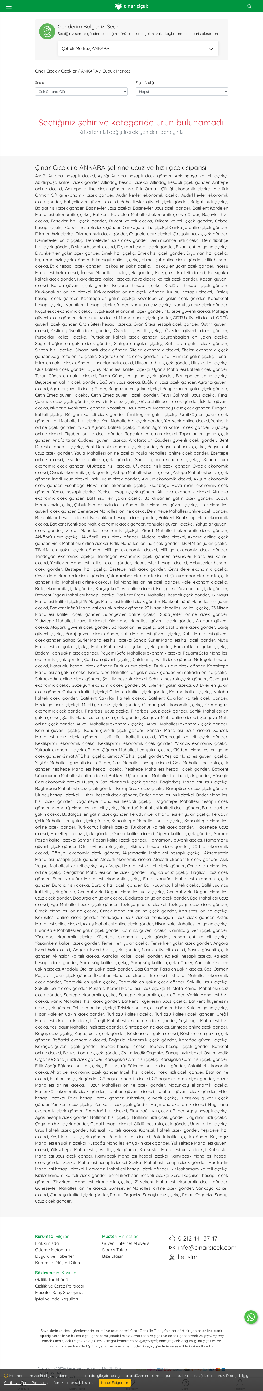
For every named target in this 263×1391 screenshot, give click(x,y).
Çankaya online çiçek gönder (198, 227)
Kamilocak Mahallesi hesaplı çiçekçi (131, 1156)
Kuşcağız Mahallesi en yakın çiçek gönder (128, 1143)
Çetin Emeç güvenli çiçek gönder (124, 395)
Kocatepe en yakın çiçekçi (108, 298)
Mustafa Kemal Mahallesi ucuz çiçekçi (127, 988)
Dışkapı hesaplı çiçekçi (93, 246)
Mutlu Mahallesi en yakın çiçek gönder (131, 646)
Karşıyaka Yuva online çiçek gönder (191, 588)
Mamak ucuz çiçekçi (97, 317)
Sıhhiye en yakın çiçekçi (138, 343)
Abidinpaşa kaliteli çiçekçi (201, 175)
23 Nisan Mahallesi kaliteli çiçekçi (177, 607)
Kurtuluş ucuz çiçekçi (151, 304)
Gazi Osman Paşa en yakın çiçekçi (168, 969)
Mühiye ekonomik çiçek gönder (193, 549)
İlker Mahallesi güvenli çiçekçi (169, 504)
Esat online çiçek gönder (74, 1078)
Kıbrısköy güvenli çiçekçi (152, 1098)
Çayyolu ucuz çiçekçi (150, 233)
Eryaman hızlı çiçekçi (206, 253)
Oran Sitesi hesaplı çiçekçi (105, 324)
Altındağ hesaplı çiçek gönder (180, 182)
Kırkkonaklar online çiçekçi (63, 291)
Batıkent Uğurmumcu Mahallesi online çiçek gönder (159, 775)
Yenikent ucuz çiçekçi (71, 1104)
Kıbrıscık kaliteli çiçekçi (113, 1130)
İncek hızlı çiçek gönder (180, 1072)
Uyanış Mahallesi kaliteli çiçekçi (118, 369)
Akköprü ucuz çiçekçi (57, 537)
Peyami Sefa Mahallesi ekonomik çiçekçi (141, 653)
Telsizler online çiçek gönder (145, 1007)
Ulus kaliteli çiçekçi (209, 362)
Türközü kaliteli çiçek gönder (184, 1014)
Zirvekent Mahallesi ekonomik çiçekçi (92, 1181)
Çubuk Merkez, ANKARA (137, 49)
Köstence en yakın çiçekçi (152, 1033)
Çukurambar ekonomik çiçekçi (137, 575)
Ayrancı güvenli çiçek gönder (78, 388)
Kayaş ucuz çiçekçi (54, 1033)
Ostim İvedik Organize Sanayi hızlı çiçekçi (161, 1052)
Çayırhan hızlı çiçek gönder (61, 1123)
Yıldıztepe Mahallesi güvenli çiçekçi (70, 620)
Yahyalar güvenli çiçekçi (170, 524)
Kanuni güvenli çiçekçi (58, 730)
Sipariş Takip (114, 1249)
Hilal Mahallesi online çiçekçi (80, 582)
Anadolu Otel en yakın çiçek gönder (97, 969)
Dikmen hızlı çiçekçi (54, 233)
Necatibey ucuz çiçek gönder (181, 408)
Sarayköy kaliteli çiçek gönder (161, 962)
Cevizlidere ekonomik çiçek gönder (70, 575)
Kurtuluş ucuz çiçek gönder (200, 304)
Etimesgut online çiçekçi (115, 259)
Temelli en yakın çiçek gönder (181, 943)
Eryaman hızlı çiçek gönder (62, 259)
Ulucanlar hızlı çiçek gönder (162, 362)
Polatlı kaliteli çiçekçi (129, 1136)
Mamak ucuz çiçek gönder (145, 317)
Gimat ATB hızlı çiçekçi (83, 756)
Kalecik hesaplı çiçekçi (188, 956)
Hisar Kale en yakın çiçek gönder (70, 1014)
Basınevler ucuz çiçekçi (108, 208)
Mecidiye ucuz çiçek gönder (110, 704)
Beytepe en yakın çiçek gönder (66, 382)
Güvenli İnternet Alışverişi (126, 1243)
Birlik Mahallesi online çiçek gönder (144, 543)
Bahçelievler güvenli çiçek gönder (154, 201)
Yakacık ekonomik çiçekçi (201, 743)
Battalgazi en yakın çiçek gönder (95, 814)
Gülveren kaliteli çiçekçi (85, 691)
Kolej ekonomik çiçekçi (204, 582)
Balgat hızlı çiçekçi (208, 201)
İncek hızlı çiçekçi (137, 1072)
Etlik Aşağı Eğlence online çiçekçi (68, 1065)
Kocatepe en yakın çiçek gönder (171, 298)
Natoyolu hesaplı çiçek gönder (81, 665)
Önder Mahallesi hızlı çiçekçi (166, 794)
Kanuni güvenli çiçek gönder (113, 730)
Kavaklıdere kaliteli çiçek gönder (164, 279)
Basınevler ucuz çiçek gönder (161, 208)
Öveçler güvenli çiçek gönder (196, 330)
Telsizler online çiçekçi (94, 1007)
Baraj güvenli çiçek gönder (91, 633)
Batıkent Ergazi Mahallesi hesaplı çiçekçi (75, 595)
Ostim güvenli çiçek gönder (80, 330)
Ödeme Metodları (52, 1249)
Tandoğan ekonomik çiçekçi (64, 556)
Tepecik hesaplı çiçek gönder (179, 1046)
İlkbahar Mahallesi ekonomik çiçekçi (130, 975)
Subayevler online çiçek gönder (193, 614)
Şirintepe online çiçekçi (147, 1027)
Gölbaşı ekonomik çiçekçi (125, 1078)
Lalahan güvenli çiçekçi (130, 1091)
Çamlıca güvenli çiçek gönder (198, 930)
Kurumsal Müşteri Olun (57, 1262)
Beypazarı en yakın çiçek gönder (194, 388)
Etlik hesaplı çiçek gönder (75, 266)
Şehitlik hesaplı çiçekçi (124, 678)
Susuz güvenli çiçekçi (163, 949)
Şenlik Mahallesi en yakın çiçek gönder (101, 717)
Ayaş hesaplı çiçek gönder (61, 1117)
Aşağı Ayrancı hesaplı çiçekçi (65, 175)
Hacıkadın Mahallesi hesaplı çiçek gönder (127, 1168)
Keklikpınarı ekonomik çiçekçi (65, 743)
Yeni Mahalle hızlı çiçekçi (75, 420)
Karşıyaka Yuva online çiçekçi (124, 588)
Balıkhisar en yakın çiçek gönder (178, 498)
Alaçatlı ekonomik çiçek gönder (185, 859)
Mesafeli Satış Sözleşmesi (60, 1292)
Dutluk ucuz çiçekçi (133, 665)
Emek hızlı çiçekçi (118, 253)
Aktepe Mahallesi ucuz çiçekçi (142, 472)
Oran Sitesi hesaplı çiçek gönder (166, 324)
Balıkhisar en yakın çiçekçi (114, 498)
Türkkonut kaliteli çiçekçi (102, 827)
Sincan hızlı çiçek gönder (101, 350)
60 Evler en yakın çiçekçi (166, 685)
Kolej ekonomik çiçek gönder (64, 588)
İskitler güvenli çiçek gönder (77, 408)
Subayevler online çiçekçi (129, 614)
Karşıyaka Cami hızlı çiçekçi (132, 1059)
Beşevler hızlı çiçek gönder (78, 221)
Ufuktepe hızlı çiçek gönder (161, 466)
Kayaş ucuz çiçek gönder (100, 1033)
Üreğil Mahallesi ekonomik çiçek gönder (135, 1020)
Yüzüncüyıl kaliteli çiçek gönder (193, 736)
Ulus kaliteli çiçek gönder (60, 369)
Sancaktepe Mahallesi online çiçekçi (147, 820)
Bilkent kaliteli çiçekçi (130, 221)
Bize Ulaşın (112, 1256)
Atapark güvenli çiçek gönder (79, 627)
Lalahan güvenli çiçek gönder (186, 1091)
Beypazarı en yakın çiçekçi (134, 388)
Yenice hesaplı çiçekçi (73, 491)
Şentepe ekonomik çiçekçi (90, 994)
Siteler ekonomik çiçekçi (154, 350)
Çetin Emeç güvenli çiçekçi (61, 395)
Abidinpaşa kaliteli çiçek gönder (67, 182)
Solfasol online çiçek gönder (186, 627)
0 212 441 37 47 (197, 1238)
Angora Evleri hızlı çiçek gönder (106, 949)
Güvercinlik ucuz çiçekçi (114, 401)
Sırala (39, 82)
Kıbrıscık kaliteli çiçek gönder (168, 1130)
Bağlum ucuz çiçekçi (119, 382)
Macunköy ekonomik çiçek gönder (70, 1091)
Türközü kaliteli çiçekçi (129, 1014)
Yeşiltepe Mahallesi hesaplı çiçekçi (88, 769)
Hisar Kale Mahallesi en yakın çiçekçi (191, 923)
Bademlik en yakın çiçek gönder (67, 653)
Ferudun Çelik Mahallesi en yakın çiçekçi (169, 814)
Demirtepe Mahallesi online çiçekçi (111, 511)
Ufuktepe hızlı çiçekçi (108, 466)
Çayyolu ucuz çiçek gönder (200, 233)
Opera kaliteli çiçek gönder (184, 833)
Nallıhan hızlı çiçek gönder (158, 1117)
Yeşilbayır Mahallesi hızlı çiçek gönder (86, 1027)
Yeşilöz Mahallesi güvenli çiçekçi (196, 756)
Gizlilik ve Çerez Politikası (59, 1286)
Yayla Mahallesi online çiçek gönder (172, 453)
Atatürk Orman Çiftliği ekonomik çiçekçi (169, 188)
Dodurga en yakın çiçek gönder (156, 898)
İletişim (187, 1257)
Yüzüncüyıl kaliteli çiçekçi (128, 736)
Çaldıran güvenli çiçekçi (107, 659)
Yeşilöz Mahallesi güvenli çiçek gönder (73, 762)
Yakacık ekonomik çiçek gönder (67, 749)
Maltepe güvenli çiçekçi (187, 311)
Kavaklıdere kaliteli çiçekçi (103, 279)
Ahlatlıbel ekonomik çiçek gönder (84, 1072)
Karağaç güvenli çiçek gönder (66, 1046)
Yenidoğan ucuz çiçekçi (125, 917)
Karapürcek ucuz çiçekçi (140, 788)
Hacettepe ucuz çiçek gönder (80, 833)
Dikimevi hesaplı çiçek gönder (159, 846)
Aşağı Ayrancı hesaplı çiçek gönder (135, 175)
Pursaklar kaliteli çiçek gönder (123, 337)
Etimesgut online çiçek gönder (172, 259)
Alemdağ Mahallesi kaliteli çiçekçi (85, 807)
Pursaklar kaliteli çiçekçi (61, 337)
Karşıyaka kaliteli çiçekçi (180, 272)
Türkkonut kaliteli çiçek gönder (161, 827)
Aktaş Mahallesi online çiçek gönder (118, 923)
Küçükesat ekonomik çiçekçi (63, 311)
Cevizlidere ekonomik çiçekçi (197, 569)
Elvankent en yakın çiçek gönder (67, 253)
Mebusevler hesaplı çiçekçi (160, 562)
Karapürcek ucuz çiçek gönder (196, 788)
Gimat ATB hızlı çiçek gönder (135, 756)
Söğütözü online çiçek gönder (128, 356)
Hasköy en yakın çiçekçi (127, 266)
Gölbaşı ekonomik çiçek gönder (183, 1078)
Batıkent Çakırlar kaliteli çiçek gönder (188, 698)
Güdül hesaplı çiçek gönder (161, 1123)
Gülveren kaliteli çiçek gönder (138, 691)
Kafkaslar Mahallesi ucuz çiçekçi (172, 1149)
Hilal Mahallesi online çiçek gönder (144, 582)
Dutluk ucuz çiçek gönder (179, 665)
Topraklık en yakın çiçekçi (90, 981)
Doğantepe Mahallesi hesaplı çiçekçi (113, 801)
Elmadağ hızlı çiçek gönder (156, 1110)
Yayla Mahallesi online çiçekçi (104, 453)
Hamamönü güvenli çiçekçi (175, 840)
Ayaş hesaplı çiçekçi (207, 1110)
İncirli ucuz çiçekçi (70, 478)
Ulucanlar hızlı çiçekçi (112, 362)
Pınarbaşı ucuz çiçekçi (106, 711)
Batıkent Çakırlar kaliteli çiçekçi (112, 698)
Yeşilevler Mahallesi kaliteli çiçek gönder (90, 562)
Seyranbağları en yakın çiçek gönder (73, 343)
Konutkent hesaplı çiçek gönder (96, 304)
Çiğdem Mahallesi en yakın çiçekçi (136, 749)
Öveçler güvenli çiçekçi (138, 330)
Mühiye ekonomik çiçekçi (130, 549)
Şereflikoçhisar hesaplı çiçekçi (139, 1175)
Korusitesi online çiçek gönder (66, 917)
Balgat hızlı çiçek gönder (59, 208)
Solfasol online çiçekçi (133, 627)
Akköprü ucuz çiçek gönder (109, 537)
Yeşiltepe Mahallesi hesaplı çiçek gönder (167, 769)
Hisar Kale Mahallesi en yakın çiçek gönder (77, 930)
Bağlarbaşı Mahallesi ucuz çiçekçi (193, 782)
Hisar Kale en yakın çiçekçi (201, 1007)
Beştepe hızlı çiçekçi (85, 569)
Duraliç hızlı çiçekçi (70, 885)
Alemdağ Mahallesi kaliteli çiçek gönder (160, 807)
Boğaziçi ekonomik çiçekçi (79, 1040)
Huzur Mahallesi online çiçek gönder (126, 1085)
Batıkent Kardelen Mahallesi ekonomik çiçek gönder (146, 214)
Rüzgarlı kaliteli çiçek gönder (94, 414)
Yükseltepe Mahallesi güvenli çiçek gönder (93, 1149)
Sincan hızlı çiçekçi (54, 350)
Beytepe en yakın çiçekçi (201, 375)
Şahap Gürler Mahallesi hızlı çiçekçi (97, 640)
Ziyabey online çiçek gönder (93, 433)
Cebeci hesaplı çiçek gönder (92, 227)
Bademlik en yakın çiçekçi (200, 646)
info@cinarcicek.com (207, 1247)
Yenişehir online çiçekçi (186, 420)
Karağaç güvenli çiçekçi (203, 1040)
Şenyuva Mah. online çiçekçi (170, 717)
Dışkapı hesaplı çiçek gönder (145, 246)
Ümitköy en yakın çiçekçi (152, 414)
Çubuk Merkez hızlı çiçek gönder (106, 504)
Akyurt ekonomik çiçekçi (166, 478)
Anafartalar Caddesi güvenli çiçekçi (89, 440)
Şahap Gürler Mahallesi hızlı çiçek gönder (174, 640)
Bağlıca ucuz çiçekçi (168, 872)
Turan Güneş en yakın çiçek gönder (136, 375)
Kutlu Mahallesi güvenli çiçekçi (150, 633)
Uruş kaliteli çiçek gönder (61, 1130)
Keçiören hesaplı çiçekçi (136, 285)
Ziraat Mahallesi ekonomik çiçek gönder (184, 530)
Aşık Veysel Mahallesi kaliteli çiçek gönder (142, 865)
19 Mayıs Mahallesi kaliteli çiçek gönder (121, 601)
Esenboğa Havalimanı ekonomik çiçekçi (105, 485)
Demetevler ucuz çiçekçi (59, 240)
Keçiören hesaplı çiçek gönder (195, 285)
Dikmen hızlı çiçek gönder (101, 233)
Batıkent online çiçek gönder (91, 1052)
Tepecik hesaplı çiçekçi (123, 1046)
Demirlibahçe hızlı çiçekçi (174, 240)
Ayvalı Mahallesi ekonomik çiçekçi (110, 724)
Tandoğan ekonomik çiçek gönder (133, 556)
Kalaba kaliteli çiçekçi (190, 691)
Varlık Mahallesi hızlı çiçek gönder (84, 1001)
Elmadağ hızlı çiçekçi (106, 1110)
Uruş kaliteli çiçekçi (208, 1123)
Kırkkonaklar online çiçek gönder (129, 291)
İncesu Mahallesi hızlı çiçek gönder (116, 272)
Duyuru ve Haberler (54, 1256)
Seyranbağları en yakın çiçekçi (194, 337)
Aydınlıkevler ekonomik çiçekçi (147, 195)
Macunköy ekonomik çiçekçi (197, 1085)
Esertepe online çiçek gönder (99, 459)
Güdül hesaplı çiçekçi (111, 1123)
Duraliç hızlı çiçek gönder (116, 885)
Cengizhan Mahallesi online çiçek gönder (105, 872)
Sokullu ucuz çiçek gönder (61, 988)
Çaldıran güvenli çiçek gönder (162, 659)
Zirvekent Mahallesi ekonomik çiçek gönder (181, 1181)
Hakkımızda (47, 1243)
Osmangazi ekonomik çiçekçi (172, 704)
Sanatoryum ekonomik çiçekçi (167, 459)
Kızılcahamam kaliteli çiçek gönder (70, 1175)
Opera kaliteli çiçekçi (133, 833)
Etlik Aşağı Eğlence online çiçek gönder (145, 1065)
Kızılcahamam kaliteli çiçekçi (199, 1168)
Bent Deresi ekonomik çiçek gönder (121, 446)
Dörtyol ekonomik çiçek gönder (85, 853)
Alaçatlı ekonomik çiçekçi (125, 859)
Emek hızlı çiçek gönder (161, 253)
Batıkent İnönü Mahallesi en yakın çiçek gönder (96, 607)
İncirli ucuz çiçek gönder (114, 478)
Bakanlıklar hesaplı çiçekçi (61, 517)
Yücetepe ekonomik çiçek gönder (133, 936)
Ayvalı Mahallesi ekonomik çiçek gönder (186, 724)
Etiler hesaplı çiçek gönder (96, 1098)
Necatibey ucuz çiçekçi (128, 408)
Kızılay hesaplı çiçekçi (189, 291)
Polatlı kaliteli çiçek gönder (180, 1136)
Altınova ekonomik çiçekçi (183, 491)
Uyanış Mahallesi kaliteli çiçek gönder (189, 369)
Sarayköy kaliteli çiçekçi (104, 962)
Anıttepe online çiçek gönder (95, 188)
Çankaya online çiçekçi (145, 227)
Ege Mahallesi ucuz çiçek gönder (83, 904)
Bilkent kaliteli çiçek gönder (183, 221)
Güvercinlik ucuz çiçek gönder (168, 401)
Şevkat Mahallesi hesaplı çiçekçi (95, 1162)
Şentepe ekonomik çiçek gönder (151, 994)
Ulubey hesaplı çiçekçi (57, 794)
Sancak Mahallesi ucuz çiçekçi (178, 730)
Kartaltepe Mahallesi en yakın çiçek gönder (131, 672)
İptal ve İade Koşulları (56, 1299)
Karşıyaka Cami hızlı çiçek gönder (194, 1059)
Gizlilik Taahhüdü (51, 1279)
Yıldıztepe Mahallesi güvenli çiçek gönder (151, 620)
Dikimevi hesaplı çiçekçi (102, 846)
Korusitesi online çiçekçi (203, 911)
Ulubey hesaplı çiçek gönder (108, 794)
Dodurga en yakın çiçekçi (98, 898)
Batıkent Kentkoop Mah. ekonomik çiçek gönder (97, 524)
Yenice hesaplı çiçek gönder (126, 491)
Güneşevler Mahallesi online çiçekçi (70, 1188)
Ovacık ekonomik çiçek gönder (80, 472)
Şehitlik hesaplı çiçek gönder (178, 678)
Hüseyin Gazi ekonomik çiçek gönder (119, 782)
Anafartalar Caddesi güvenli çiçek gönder (172, 440)
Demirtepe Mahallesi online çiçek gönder (187, 511)
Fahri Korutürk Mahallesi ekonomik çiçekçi (96, 878)
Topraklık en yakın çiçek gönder (151, 981)
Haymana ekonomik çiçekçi (178, 1104)
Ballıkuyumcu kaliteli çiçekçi (171, 885)
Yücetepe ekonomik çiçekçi (63, 936)
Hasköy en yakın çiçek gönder (183, 266)
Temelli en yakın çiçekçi (125, 943)
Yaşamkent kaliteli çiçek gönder (67, 943)
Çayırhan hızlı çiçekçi (207, 1117)
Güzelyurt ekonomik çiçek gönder (105, 685)
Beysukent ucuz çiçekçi (182, 446)
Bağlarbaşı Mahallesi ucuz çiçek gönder (74, 788)
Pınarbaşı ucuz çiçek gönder (159, 711)
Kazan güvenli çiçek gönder (80, 285)
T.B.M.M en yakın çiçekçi (204, 543)
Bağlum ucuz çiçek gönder (168, 382)
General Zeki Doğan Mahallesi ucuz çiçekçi (121, 891)
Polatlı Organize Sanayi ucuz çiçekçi (145, 1194)
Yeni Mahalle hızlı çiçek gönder (132, 420)
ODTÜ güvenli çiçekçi (193, 317)
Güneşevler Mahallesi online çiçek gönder (151, 1188)
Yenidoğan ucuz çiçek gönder (183, 917)
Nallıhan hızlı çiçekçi (109, 1117)
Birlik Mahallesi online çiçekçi (79, 543)
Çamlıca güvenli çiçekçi (145, 930)
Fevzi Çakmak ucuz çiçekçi (188, 395)
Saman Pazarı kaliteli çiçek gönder (111, 840)
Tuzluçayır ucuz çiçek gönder (197, 904)
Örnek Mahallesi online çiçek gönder (138, 911)
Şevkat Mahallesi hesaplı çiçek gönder (167, 1162)
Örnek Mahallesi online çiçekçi (66, 911)
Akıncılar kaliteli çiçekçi (76, 956)
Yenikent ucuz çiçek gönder (121, 1104)
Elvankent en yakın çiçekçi (201, 246)
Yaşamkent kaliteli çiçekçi (200, 936)
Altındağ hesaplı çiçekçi (124, 182)
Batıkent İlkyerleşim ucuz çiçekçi (154, 1001)
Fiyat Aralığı (145, 82)
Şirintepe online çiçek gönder (199, 1027)
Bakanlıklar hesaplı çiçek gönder (123, 517)
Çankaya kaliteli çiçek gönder (79, 1194)
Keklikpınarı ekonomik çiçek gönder (135, 743)
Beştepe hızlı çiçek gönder (137, 569)
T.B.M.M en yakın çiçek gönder (68, 549)
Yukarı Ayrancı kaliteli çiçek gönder (173, 427)
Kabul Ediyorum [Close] (114, 1382)
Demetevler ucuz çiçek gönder (116, 240)
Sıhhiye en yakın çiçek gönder (196, 343)
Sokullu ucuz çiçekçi (207, 981)
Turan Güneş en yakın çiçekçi (65, 375)
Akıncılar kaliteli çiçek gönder (132, 956)
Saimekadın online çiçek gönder (67, 678)
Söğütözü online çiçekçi (74, 356)
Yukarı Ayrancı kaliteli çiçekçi (106, 427)
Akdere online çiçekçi (163, 537)
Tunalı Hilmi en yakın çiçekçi (187, 356)
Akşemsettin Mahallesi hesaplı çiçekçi (161, 853)
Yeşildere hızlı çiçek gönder (78, 1136)
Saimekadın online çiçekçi (202, 672)
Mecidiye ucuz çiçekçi (57, 704)
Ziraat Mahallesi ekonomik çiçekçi (102, 530)
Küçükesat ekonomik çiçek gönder (127, 311)
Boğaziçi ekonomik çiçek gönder (142, 1040)
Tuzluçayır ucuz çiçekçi (143, 904)
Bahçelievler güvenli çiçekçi (91, 201)
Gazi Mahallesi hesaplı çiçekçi (142, 762)
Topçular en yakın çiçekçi (150, 433)
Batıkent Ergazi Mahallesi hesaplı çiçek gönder (163, 595)
